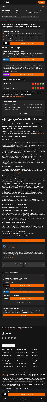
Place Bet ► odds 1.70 (18, 285)
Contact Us (35, 355)
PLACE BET (24, 240)
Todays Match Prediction (8, 236)
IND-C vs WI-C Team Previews (11, 107)
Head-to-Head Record (9, 104)
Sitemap (34, 366)
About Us (34, 352)
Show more (23, 113)
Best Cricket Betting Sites (15, 173)
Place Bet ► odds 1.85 (18, 59)
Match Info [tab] (38, 20)
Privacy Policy (36, 361)
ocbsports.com (41, 133)
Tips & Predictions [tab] (9, 20)
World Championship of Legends (24, 327)
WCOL (43, 6)
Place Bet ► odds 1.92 (18, 298)
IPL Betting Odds (21, 366)
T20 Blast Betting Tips (8, 366)
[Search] (37, 2)
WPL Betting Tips (6, 355)
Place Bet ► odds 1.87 (18, 74)
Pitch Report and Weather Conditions (10, 110)
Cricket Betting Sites (22, 352)
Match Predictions (11, 327)
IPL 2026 (42, 2)
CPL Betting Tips (6, 363)
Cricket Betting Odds (22, 358)
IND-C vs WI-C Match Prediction (33, 110)
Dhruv (11, 257)
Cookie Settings (8, 346)
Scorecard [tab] (23, 20)
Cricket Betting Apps (22, 355)
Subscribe (23, 315)
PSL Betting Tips (6, 358)
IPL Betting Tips (6, 352)
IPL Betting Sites (21, 361)
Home (3, 327)
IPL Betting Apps (21, 363)
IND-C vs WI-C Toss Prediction (32, 107)
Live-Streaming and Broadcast (33, 104)
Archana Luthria (12, 246)
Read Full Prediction (23, 302)
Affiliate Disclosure (37, 358)
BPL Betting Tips (6, 361)
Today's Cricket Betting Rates (16, 96)
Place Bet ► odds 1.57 (18, 43)
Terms (33, 363)
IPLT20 (42, 276)
